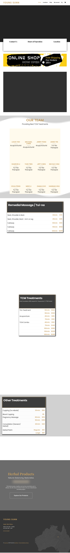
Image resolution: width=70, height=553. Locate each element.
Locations (45, 2)
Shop (51, 2)
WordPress (16, 543)
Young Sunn (6, 543)
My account (57, 2)
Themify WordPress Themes (24, 543)
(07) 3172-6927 (6, 531)
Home (39, 2)
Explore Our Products (21, 496)
